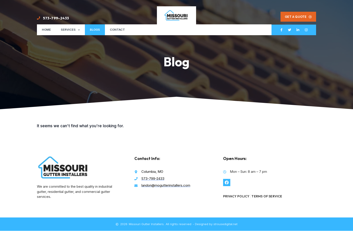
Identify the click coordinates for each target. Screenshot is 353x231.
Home (46, 30)
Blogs (95, 30)
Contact (117, 30)
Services (70, 30)
